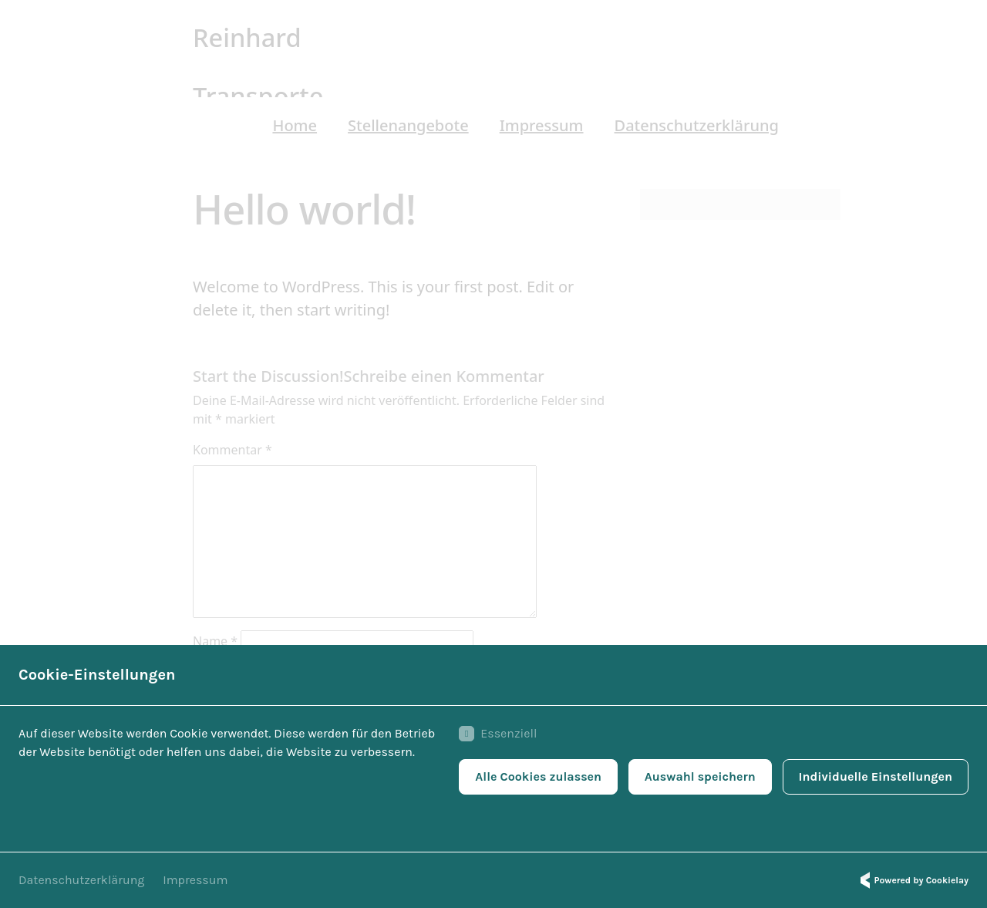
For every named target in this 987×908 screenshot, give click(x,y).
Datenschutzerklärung (81, 880)
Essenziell (498, 733)
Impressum (195, 880)
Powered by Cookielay (912, 880)
